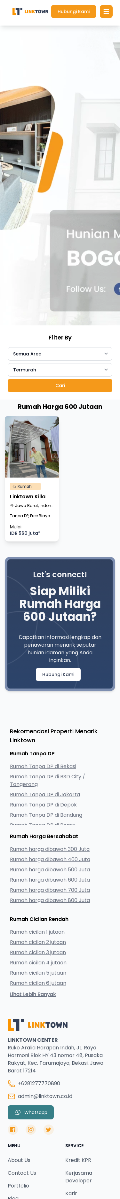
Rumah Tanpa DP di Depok (43, 804)
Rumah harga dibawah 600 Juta (50, 880)
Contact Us (22, 1173)
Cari (60, 385)
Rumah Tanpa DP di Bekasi (43, 766)
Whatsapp (30, 1112)
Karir (71, 1193)
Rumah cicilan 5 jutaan (38, 973)
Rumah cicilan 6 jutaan (38, 983)
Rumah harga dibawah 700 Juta (50, 890)
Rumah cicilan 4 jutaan (38, 962)
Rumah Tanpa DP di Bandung (46, 815)
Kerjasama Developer (78, 1176)
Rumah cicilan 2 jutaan (38, 942)
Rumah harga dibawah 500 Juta (50, 869)
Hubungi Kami (74, 11)
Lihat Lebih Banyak (33, 994)
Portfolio (18, 1185)
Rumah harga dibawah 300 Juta (50, 849)
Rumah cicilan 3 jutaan (38, 952)
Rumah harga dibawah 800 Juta (50, 900)
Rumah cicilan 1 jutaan (37, 932)
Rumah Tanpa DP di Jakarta (45, 794)
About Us (19, 1160)
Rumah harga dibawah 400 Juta (50, 859)
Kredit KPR (78, 1160)
